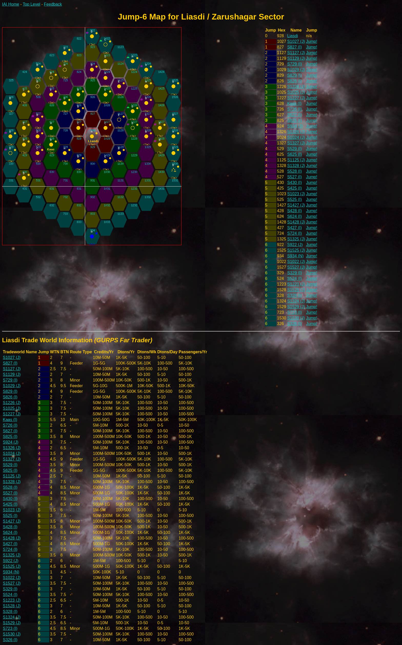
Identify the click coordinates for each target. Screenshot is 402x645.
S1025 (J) (296, 92)
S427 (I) (294, 228)
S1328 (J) (296, 165)
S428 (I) (294, 211)
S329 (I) (294, 273)
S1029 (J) (296, 69)
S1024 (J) (296, 137)
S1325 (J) (296, 239)
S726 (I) (294, 109)
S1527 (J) (296, 267)
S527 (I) (294, 177)
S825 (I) (294, 120)
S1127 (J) (296, 53)
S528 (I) (294, 171)
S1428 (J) (296, 222)
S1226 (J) (296, 86)
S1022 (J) (296, 261)
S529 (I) (294, 148)
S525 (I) (294, 199)
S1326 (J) (296, 132)
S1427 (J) (296, 205)
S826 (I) (294, 81)
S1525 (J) (296, 250)
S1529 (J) (296, 307)
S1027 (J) (296, 41)
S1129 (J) (296, 58)
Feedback (53, 4)
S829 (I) (294, 75)
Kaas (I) (294, 103)
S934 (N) (295, 256)
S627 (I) (294, 115)
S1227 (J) (296, 98)
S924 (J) (295, 126)
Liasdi (292, 36)
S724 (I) (294, 233)
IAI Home (10, 4)
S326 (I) (294, 323)
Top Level (32, 4)
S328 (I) (294, 295)
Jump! (311, 41)
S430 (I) (294, 182)
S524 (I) (294, 278)
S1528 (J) (296, 290)
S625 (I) (294, 154)
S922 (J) (295, 244)
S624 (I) (294, 216)
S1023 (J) (296, 194)
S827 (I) (294, 47)
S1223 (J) (296, 284)
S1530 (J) (296, 318)
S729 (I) (294, 64)
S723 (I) (294, 312)
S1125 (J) (296, 160)
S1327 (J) (296, 143)
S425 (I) (294, 188)
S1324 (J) (296, 301)
